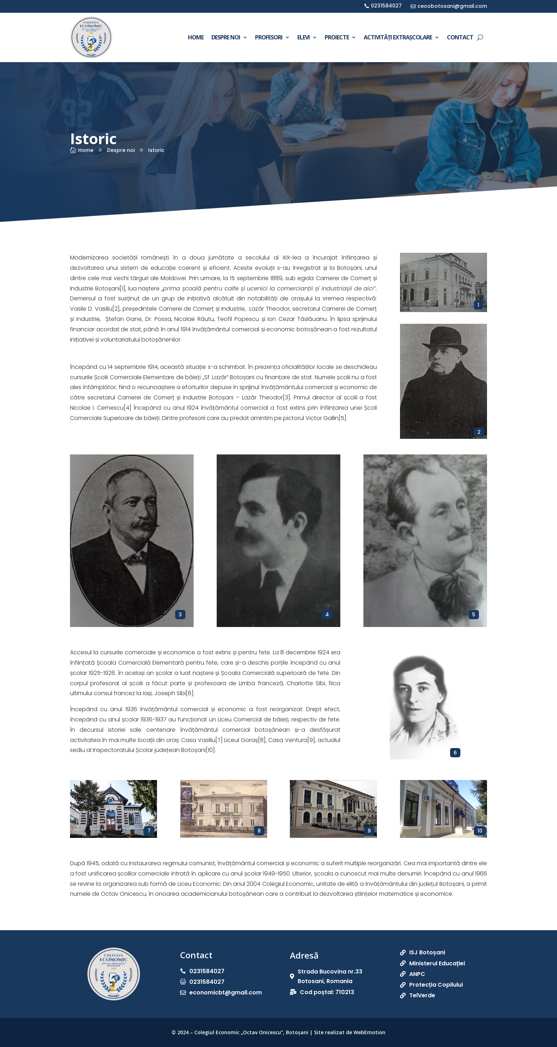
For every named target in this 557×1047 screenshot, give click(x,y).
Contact (460, 37)
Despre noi (225, 37)
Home (196, 37)
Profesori (268, 37)
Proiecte (337, 37)
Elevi (303, 37)
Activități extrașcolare (398, 37)
